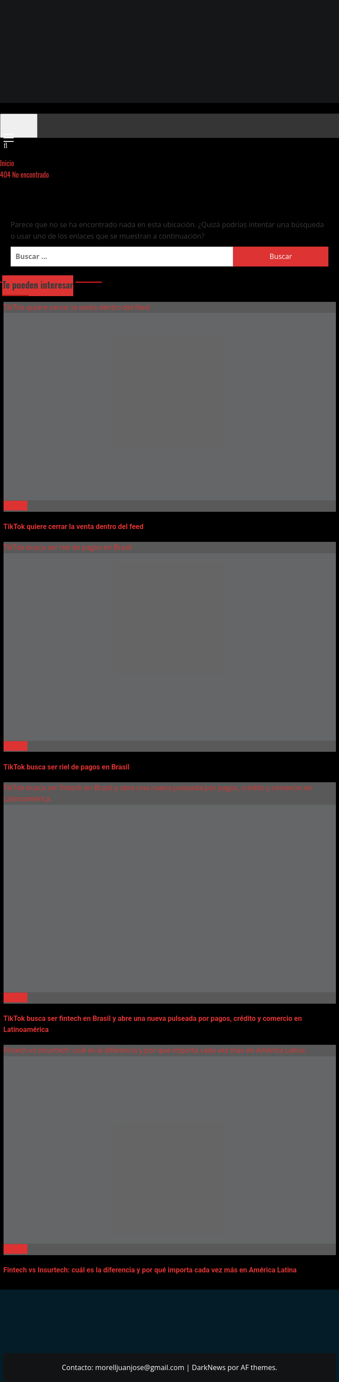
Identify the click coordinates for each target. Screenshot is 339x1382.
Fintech (15, 505)
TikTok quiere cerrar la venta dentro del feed (77, 307)
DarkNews (209, 1367)
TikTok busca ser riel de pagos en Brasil (68, 547)
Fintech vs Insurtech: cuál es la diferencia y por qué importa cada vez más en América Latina (154, 1050)
